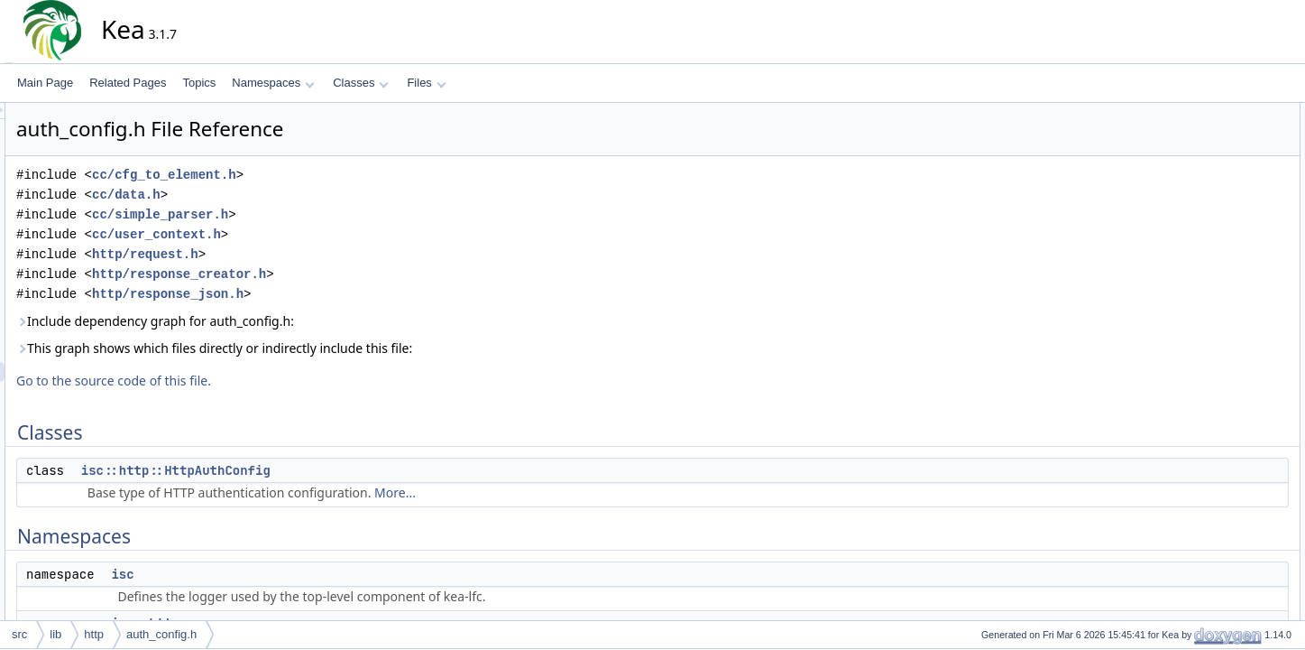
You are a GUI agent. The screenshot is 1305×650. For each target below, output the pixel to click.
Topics (199, 82)
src (19, 634)
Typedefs (1189, 212)
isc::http (1199, 192)
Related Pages (127, 82)
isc (284, 574)
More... (557, 492)
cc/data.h (288, 194)
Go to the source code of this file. (276, 380)
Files (426, 82)
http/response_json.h (330, 293)
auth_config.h (161, 634)
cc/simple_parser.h (322, 214)
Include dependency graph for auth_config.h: (317, 321)
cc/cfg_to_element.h (326, 174)
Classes (361, 82)
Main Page (45, 82)
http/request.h (307, 254)
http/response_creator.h (341, 274)
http (94, 634)
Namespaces (273, 82)
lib (55, 634)
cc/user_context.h (318, 234)
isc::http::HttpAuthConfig (338, 470)
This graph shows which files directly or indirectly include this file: (376, 348)
